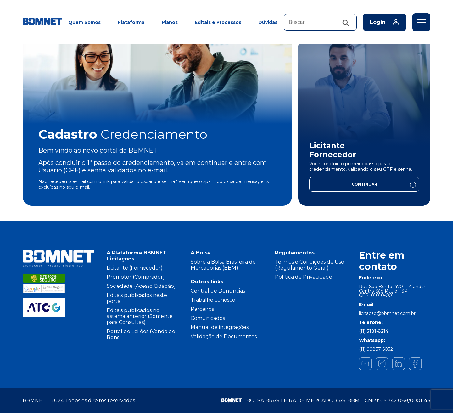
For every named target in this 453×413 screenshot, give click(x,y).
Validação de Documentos (224, 336)
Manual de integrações (220, 327)
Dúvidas (267, 22)
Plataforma (131, 22)
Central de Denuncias (218, 291)
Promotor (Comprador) (136, 277)
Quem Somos (84, 22)
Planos (170, 22)
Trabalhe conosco (213, 300)
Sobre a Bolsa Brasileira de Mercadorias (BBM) (223, 265)
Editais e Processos (218, 22)
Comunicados (208, 318)
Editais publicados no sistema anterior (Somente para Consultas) (140, 316)
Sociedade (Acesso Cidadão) (141, 286)
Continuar (384, 185)
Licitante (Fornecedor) (135, 268)
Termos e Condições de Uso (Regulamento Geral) (309, 265)
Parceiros (202, 309)
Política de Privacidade (303, 277)
